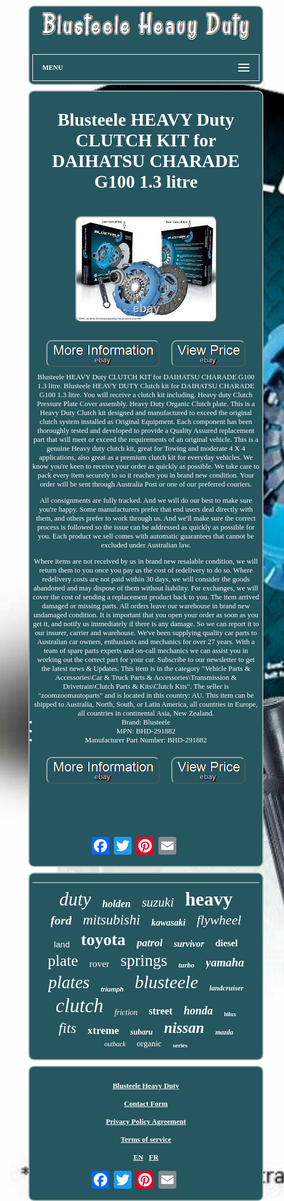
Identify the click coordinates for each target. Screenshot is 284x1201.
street (161, 1011)
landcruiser (226, 988)
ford (61, 920)
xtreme (103, 1030)
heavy (209, 899)
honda (198, 1010)
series (180, 1045)
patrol (149, 943)
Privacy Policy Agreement (146, 1121)
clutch (80, 1006)
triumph (111, 989)
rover (99, 964)
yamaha (225, 962)
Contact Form (145, 1103)
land (62, 944)
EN (138, 1157)
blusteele (166, 982)
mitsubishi (111, 919)
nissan (184, 1027)
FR (153, 1157)
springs (144, 960)
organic (149, 1043)
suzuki (158, 902)
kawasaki (168, 922)
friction (125, 1012)
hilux (230, 1014)
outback (115, 1044)
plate (63, 960)
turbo (187, 965)
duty (75, 899)
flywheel (219, 920)
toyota (103, 939)
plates (68, 982)
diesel (226, 943)
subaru (141, 1032)
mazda (224, 1032)
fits (67, 1028)
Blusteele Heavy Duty (146, 1085)
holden (116, 903)
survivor (189, 944)
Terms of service (146, 1139)
